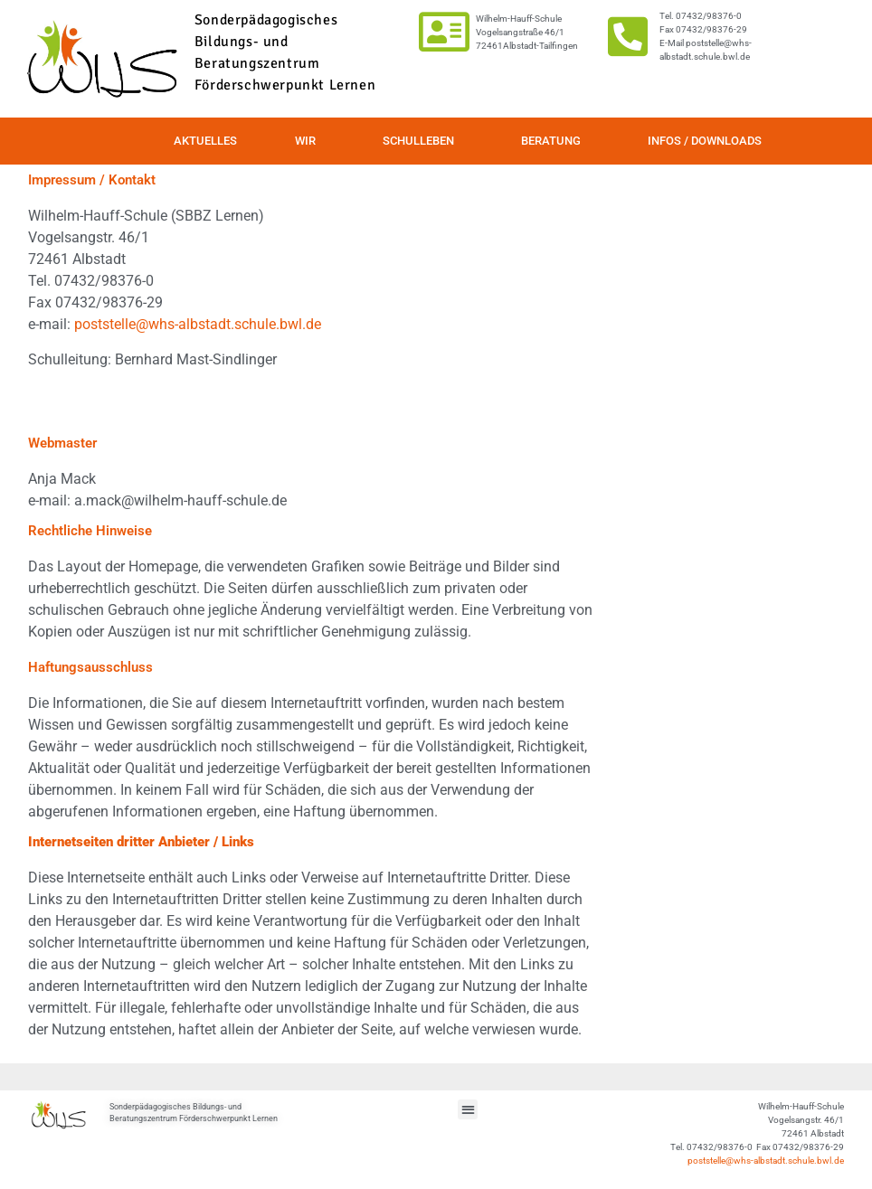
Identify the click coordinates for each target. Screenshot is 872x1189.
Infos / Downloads (705, 140)
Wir (310, 141)
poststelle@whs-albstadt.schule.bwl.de (197, 324)
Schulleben (423, 141)
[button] (468, 1109)
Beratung (555, 141)
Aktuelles (205, 140)
